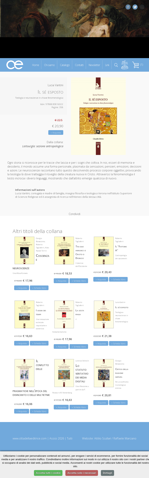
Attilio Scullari (102, 432)
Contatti (79, 65)
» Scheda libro (39, 282)
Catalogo (65, 65)
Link (107, 65)
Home (35, 65)
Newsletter (94, 65)
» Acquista (56, 132)
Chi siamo (49, 65)
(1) (137, 64)
